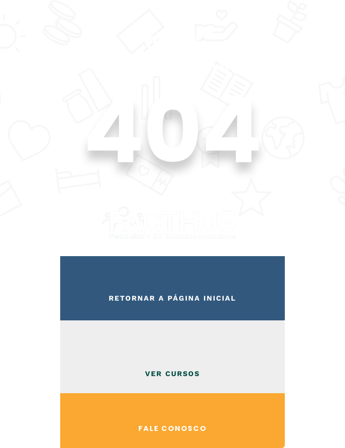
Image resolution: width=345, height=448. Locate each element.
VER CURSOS (172, 373)
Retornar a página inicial (172, 298)
